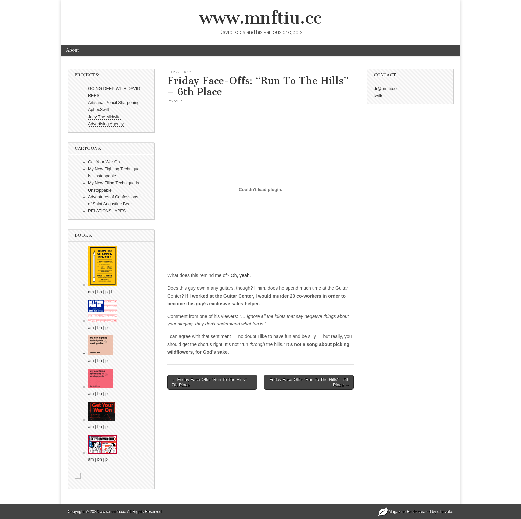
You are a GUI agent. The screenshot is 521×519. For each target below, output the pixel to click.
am (91, 292)
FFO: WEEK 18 (179, 72)
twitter (379, 95)
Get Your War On (104, 162)
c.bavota (444, 511)
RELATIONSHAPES (107, 211)
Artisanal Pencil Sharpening (114, 102)
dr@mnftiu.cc (386, 88)
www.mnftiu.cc (260, 18)
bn (99, 292)
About (72, 50)
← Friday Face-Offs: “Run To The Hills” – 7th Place (211, 382)
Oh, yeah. (241, 275)
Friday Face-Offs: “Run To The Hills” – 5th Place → (309, 382)
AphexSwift (98, 109)
